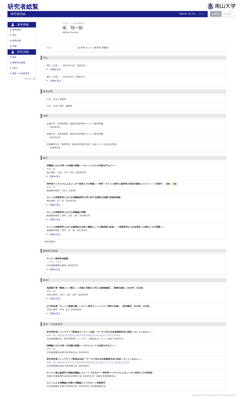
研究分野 (16, 41)
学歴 (14, 46)
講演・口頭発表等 (21, 73)
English (227, 14)
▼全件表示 (49, 241)
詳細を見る (54, 69)
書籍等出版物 (18, 62)
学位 (14, 35)
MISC (15, 68)
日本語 (215, 14)
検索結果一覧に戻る (187, 14)
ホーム (202, 14)
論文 (14, 57)
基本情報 (16, 30)
